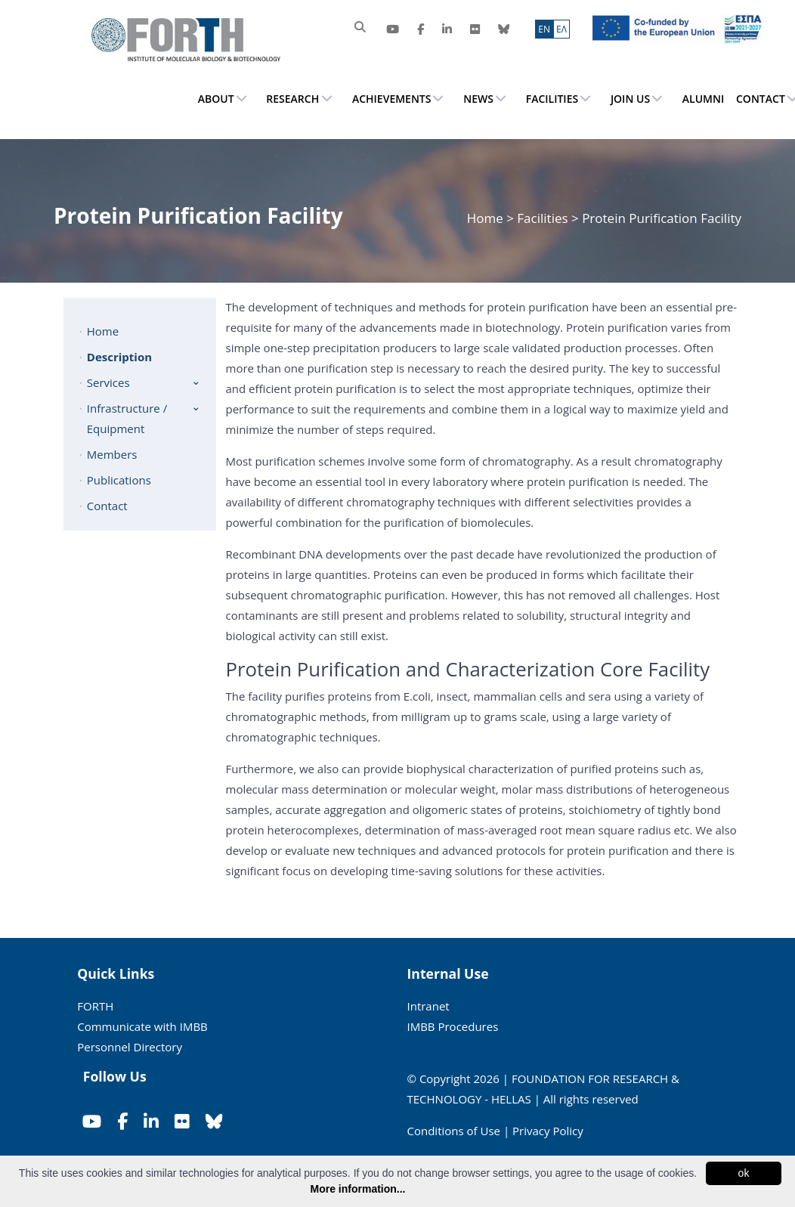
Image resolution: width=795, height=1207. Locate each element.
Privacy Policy (547, 1130)
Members (112, 454)
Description (119, 356)
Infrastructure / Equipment (127, 418)
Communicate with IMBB (142, 1026)
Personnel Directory (129, 1046)
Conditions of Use (454, 1130)
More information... (358, 1189)
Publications (119, 479)
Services (108, 382)
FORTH (95, 1006)
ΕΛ (561, 29)
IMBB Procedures (453, 1026)
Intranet (428, 1006)
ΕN (544, 29)
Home (486, 218)
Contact (107, 505)
